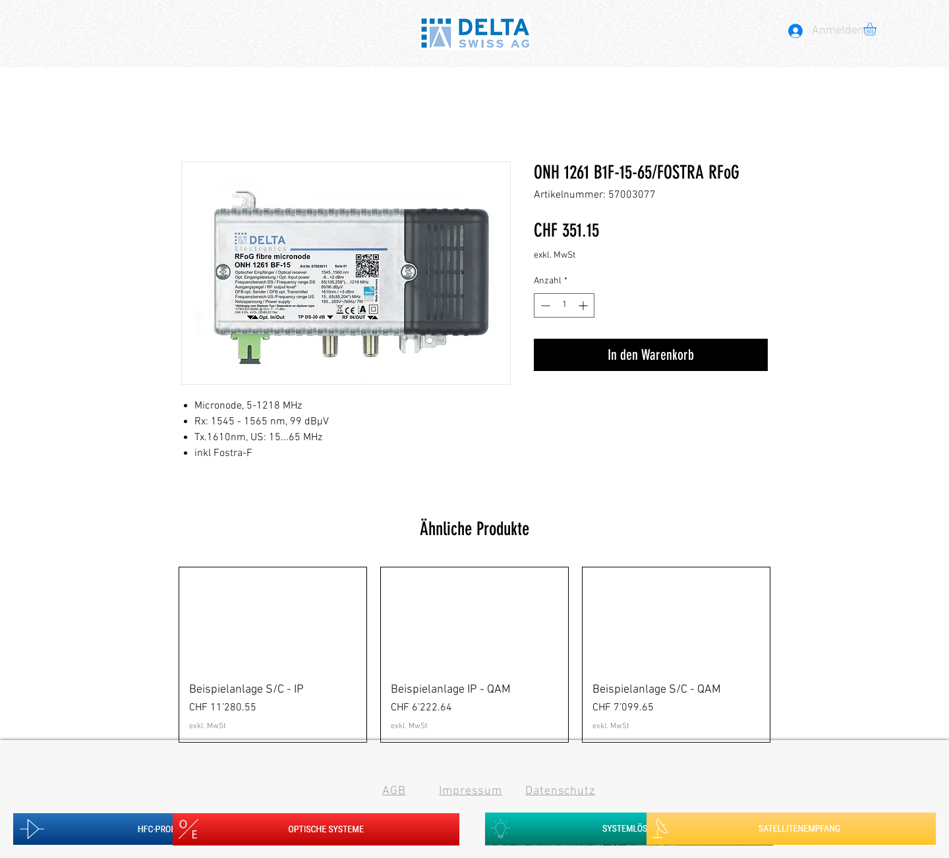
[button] (877, 29)
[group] (474, 655)
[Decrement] (544, 305)
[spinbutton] (564, 305)
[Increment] (584, 305)
